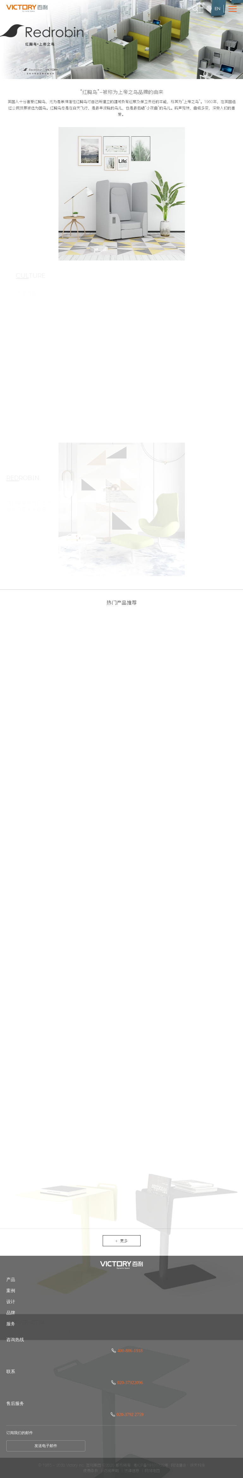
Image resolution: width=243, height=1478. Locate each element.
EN (217, 8)
